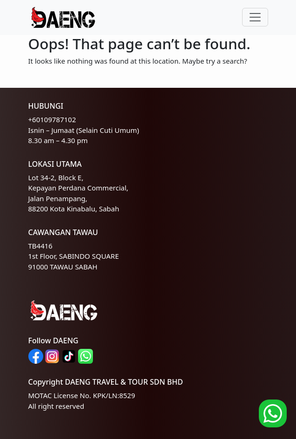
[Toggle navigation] (255, 17)
